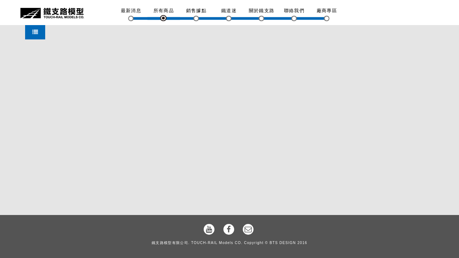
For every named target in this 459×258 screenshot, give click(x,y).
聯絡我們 (294, 10)
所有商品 (163, 10)
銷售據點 (196, 10)
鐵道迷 (229, 10)
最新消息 (131, 10)
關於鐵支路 (262, 10)
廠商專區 (327, 10)
